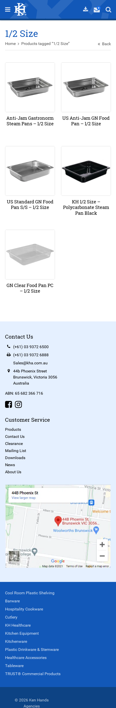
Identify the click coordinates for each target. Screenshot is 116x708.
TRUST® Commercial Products (33, 673)
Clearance (14, 443)
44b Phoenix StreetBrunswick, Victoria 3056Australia (35, 377)
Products (13, 429)
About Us (13, 471)
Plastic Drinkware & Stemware (32, 649)
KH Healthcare (18, 625)
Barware (12, 601)
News (10, 464)
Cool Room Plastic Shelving (29, 593)
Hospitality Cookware (24, 609)
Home (10, 43)
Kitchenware (16, 641)
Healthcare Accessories (26, 657)
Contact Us (15, 436)
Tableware (14, 665)
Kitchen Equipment (22, 633)
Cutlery (11, 617)
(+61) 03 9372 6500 (31, 346)
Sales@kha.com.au (30, 363)
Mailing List (15, 450)
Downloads (15, 457)
